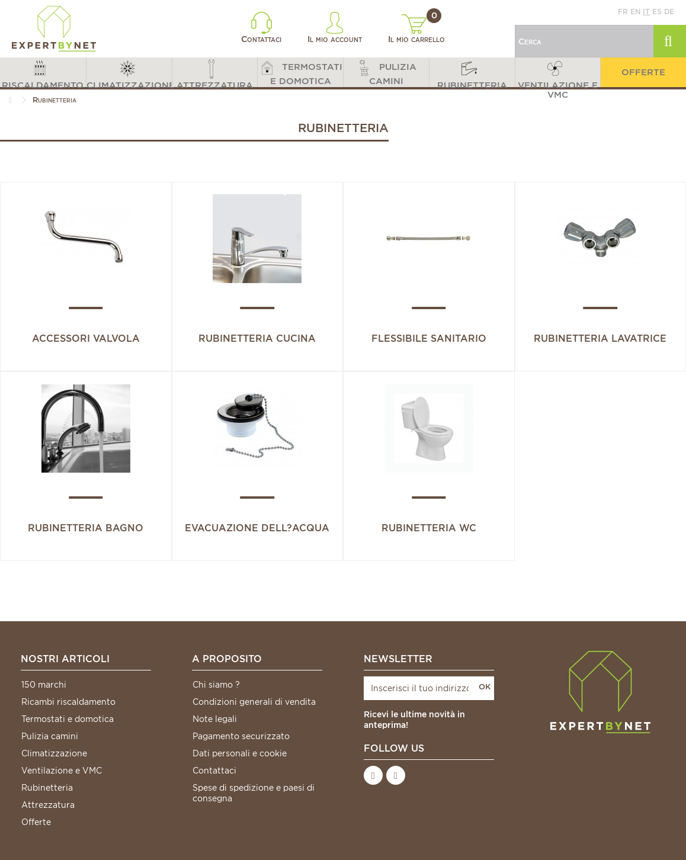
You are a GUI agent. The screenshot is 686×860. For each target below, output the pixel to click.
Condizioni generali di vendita (254, 702)
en (635, 11)
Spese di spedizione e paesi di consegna (254, 793)
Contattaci (261, 28)
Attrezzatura (48, 805)
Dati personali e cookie (240, 753)
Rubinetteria (47, 787)
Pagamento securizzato (241, 736)
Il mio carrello (416, 29)
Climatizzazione (54, 753)
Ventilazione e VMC (61, 770)
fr (623, 11)
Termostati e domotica (67, 719)
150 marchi (43, 684)
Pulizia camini (49, 736)
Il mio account (334, 28)
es (657, 11)
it (646, 11)
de (669, 11)
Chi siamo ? (216, 684)
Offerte (36, 822)
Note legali (215, 719)
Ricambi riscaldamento (68, 702)
